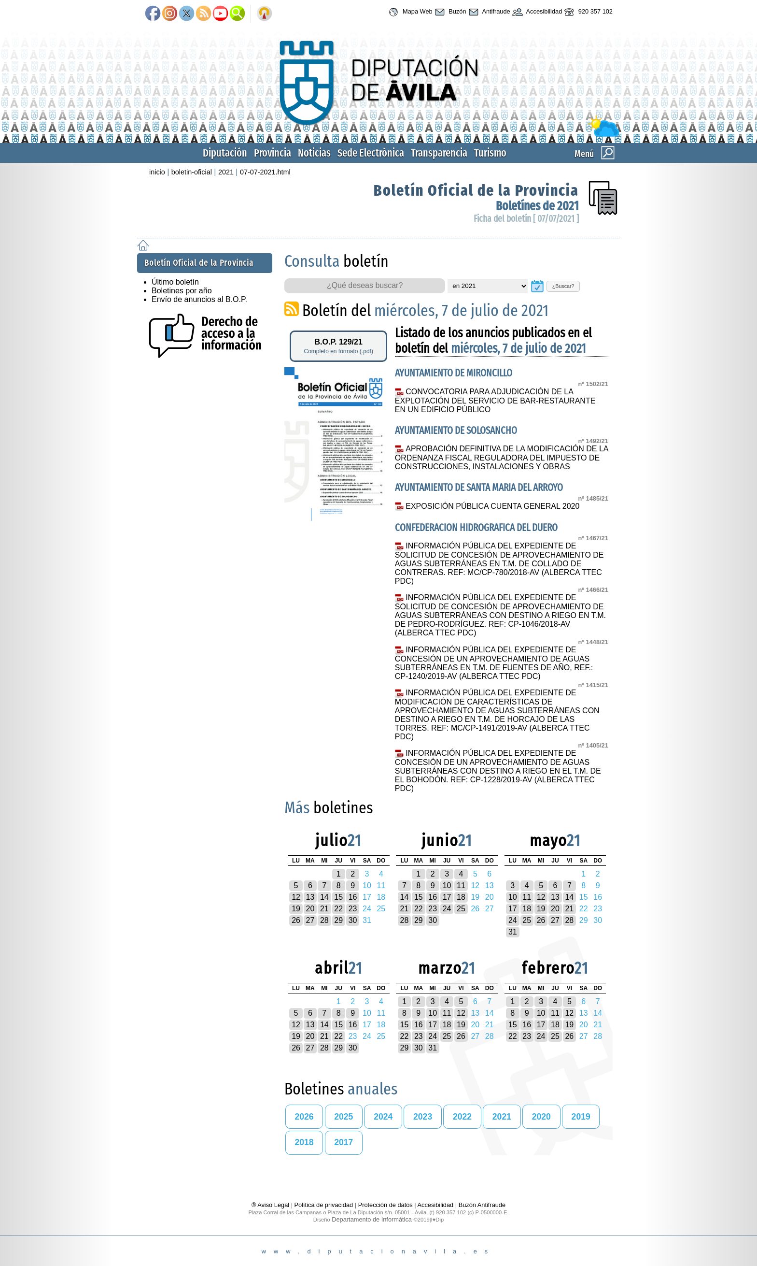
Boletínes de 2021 (537, 206)
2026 (303, 1117)
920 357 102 (587, 12)
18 (461, 897)
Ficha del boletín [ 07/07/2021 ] (526, 218)
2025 (343, 1117)
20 (310, 909)
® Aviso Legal (271, 1204)
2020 (541, 1117)
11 (461, 885)
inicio (157, 172)
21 (324, 909)
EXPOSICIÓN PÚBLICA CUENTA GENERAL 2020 (492, 506)
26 (296, 920)
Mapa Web (409, 12)
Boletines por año (182, 291)
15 (338, 897)
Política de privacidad (323, 1204)
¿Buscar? (563, 286)
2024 (383, 1117)
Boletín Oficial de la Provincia (476, 190)
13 (310, 897)
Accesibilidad (536, 12)
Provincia (272, 152)
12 (296, 897)
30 (353, 920)
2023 (422, 1117)
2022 (462, 1117)
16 (353, 897)
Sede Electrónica (370, 152)
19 (296, 909)
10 (447, 885)
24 (447, 909)
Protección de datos (385, 1204)
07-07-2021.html (265, 172)
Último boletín (175, 282)
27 (310, 920)
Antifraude (488, 12)
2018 (303, 1142)
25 (461, 909)
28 (324, 920)
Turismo (490, 152)
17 (447, 897)
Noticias (314, 152)
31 (512, 932)
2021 (226, 172)
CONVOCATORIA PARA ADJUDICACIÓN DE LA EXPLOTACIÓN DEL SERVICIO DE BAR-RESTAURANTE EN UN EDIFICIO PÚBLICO (495, 401)
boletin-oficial (191, 172)
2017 (343, 1142)
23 (353, 909)
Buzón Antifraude (482, 1204)
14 (324, 897)
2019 (581, 1117)
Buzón (449, 12)
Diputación (225, 152)
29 (338, 920)
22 (338, 909)
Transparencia (439, 152)
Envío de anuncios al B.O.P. (199, 299)
